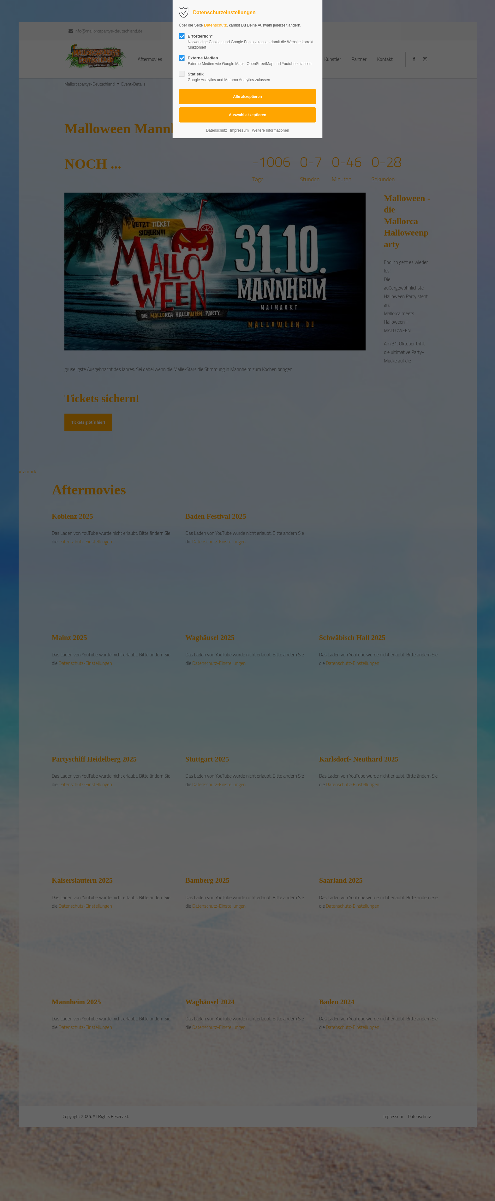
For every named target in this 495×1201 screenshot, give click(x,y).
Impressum (239, 130)
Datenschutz (215, 25)
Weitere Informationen (270, 130)
